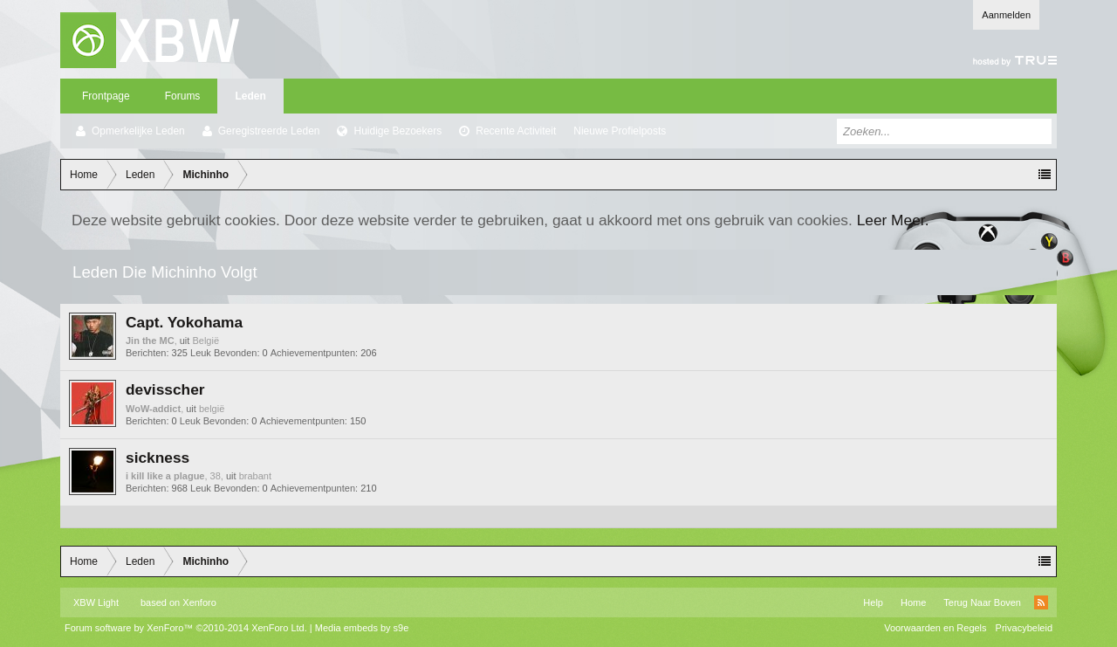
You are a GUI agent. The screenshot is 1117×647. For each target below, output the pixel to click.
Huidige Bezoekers (397, 131)
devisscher (165, 389)
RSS (1041, 602)
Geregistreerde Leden (269, 131)
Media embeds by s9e (362, 628)
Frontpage (106, 96)
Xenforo (199, 602)
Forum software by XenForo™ (186, 628)
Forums (183, 96)
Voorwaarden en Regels (935, 628)
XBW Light (96, 602)
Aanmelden (1006, 15)
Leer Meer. (893, 220)
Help (873, 602)
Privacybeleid (1024, 628)
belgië (211, 408)
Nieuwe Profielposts (619, 131)
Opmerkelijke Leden (138, 131)
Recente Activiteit (516, 131)
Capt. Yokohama (184, 322)
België (205, 340)
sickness (157, 457)
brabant (255, 476)
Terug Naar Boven (982, 602)
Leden (250, 96)
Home (913, 602)
